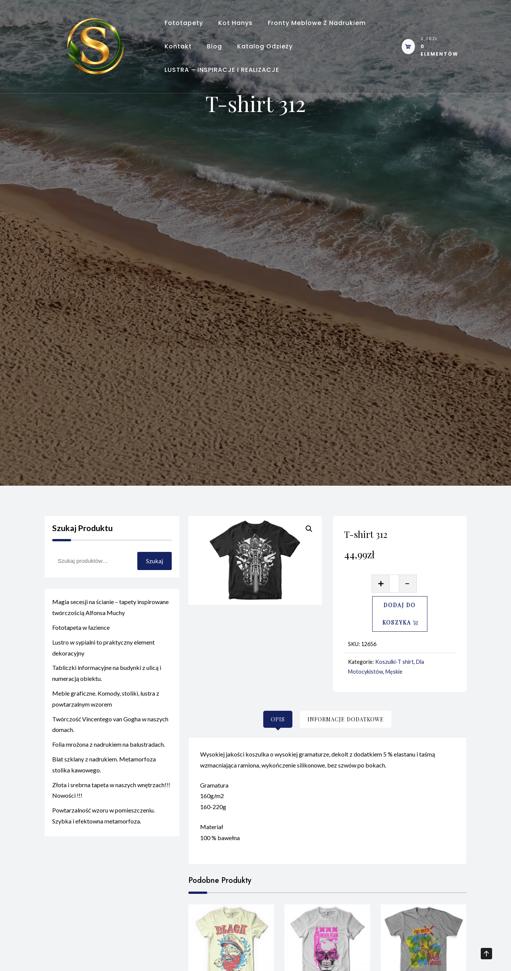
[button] (309, 529)
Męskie (393, 671)
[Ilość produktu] (394, 584)
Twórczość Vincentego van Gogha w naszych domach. (110, 728)
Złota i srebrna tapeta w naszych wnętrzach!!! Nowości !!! (111, 794)
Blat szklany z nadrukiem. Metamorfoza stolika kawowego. (104, 768)
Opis (278, 719)
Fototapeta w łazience (81, 631)
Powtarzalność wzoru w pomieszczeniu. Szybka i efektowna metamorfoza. (103, 819)
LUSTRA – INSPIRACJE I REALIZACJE (222, 69)
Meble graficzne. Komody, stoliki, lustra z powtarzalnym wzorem (105, 702)
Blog (214, 46)
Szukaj (154, 560)
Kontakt (178, 46)
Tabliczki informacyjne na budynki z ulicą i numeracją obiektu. (106, 677)
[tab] (277, 719)
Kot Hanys (235, 23)
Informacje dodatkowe (346, 719)
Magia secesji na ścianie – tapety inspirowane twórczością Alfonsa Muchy (110, 611)
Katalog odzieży (265, 46)
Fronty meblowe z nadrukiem (317, 23)
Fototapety (184, 23)
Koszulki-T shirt (394, 662)
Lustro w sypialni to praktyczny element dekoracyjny (103, 651)
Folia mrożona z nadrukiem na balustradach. (108, 748)
